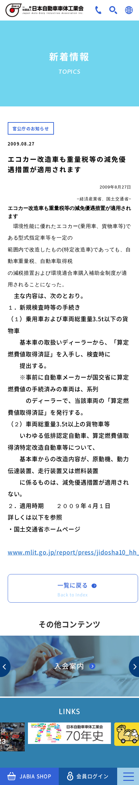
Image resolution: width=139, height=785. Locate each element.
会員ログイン (88, 776)
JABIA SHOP (29, 776)
